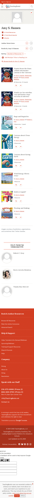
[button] (2, 6)
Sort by (3, 54)
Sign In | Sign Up (6, 2)
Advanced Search (6, 327)
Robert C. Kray (18, 253)
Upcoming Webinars (7, 343)
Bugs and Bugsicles (21, 116)
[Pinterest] (25, 444)
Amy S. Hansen (20, 75)
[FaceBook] (19, 444)
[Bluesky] (22, 444)
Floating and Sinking (22, 208)
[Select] (15, 54)
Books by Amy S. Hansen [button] (17, 48)
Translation (14, 420)
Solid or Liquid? (20, 192)
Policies (4, 444)
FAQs (3, 353)
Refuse (23, 495)
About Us (4, 370)
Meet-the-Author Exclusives (10, 324)
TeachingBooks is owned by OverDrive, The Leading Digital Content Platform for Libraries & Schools (17, 434)
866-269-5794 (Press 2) (12, 392)
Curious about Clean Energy (22, 136)
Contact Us (5, 402)
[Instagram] (30, 444)
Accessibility (12, 444)
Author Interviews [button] (17, 43)
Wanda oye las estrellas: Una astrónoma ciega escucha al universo (23, 94)
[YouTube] (27, 444)
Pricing (3, 366)
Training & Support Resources (10, 347)
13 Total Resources (8, 32)
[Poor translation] (7, 460)
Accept (17, 495)
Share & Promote (6, 350)
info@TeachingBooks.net (10, 398)
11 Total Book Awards (9, 35)
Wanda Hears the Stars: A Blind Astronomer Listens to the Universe (22, 70)
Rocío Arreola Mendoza (22, 270)
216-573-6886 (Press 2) (12, 389)
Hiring (3, 373)
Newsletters (5, 376)
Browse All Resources (8, 321)
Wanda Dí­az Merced (20, 287)
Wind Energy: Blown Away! (21, 175)
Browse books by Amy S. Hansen (13, 61)
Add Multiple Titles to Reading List (14, 57)
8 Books (5, 38)
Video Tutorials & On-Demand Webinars (14, 340)
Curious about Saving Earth (22, 155)
